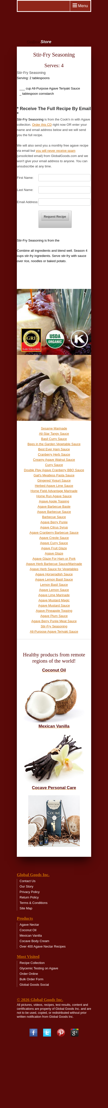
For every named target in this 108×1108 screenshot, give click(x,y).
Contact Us (27, 881)
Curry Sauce (54, 465)
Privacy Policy (30, 892)
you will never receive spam (56, 151)
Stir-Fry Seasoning (54, 626)
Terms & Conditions (34, 903)
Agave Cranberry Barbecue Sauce (54, 532)
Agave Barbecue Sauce (54, 512)
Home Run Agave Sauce (54, 496)
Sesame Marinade (54, 428)
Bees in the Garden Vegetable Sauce (54, 444)
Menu (80, 5)
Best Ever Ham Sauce (54, 449)
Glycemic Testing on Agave (39, 968)
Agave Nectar (29, 924)
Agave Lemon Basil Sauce (54, 579)
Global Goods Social (34, 984)
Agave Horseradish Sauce (54, 574)
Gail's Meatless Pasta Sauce (53, 475)
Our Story (26, 886)
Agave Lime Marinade (54, 595)
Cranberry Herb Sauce (54, 454)
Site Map (26, 908)
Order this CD (42, 124)
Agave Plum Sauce (54, 616)
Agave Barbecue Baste (54, 506)
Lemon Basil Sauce (54, 584)
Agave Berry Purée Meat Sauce (54, 621)
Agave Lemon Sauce (54, 590)
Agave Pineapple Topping (54, 611)
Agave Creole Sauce (54, 538)
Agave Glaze (54, 553)
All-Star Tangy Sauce (54, 433)
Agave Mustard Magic (54, 600)
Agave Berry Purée (54, 522)
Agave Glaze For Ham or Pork (54, 558)
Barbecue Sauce (54, 517)
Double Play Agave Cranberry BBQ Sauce (54, 470)
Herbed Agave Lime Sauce (54, 486)
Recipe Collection (32, 963)
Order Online (29, 974)
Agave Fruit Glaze (54, 548)
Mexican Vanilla (31, 935)
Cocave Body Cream (34, 941)
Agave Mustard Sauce (54, 605)
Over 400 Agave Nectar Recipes (43, 946)
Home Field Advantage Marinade (53, 491)
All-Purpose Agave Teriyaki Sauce (54, 631)
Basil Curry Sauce (54, 439)
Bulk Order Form (31, 979)
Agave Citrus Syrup (54, 527)
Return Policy (29, 897)
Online (38, 41)
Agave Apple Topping (54, 501)
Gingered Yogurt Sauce (54, 480)
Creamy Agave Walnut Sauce (54, 460)
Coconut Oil (28, 930)
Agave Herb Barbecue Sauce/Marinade (54, 564)
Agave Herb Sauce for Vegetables (54, 569)
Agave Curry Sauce (54, 543)
